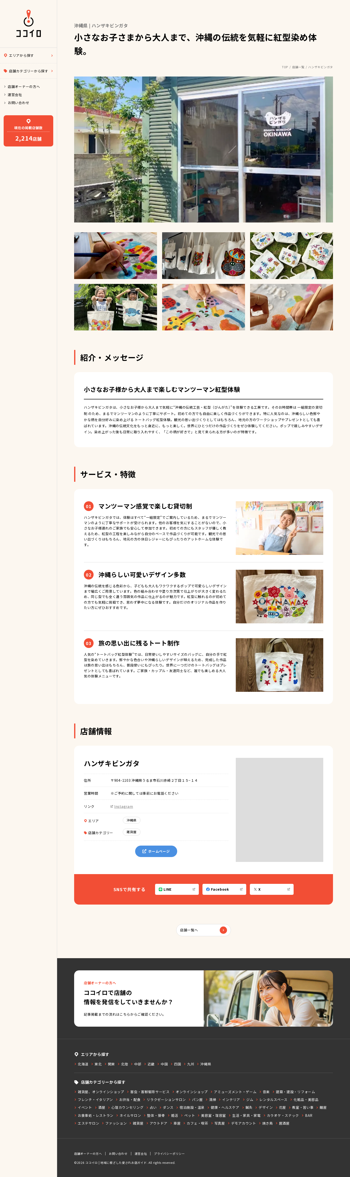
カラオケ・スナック (281, 1115)
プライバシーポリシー (169, 1153)
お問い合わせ (16, 102)
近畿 (149, 1063)
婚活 (172, 1115)
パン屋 (195, 1099)
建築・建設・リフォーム (293, 1091)
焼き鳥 (266, 1123)
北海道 (81, 1063)
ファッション (114, 1123)
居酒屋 (282, 1123)
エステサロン (86, 1123)
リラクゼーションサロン (164, 1099)
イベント (83, 1107)
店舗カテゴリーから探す (28, 70)
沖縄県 (132, 820)
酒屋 (100, 1107)
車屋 (175, 1123)
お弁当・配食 (127, 1099)
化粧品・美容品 (304, 1099)
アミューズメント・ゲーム (233, 1091)
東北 (96, 1063)
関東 (109, 1063)
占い (151, 1107)
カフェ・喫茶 (195, 1123)
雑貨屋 (132, 832)
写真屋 (218, 1123)
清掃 (210, 1099)
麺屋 (321, 1107)
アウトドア (157, 1123)
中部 (136, 1063)
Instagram (122, 806)
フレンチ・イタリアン (93, 1099)
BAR (307, 1115)
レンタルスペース (272, 1099)
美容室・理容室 (211, 1115)
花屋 (280, 1107)
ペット (188, 1115)
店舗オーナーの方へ (22, 86)
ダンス (166, 1107)
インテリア (229, 1099)
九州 (189, 1063)
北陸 (122, 1063)
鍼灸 (247, 1107)
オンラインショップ (190, 1091)
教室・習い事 (301, 1107)
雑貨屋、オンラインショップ (99, 1091)
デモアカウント (242, 1123)
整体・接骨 (154, 1115)
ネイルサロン (128, 1115)
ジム (248, 1099)
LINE (177, 889)
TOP (285, 67)
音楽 (264, 1091)
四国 (175, 1063)
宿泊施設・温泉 (190, 1107)
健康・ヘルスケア (223, 1107)
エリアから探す (28, 55)
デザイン (264, 1107)
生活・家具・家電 (244, 1115)
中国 (162, 1063)
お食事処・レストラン (94, 1115)
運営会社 (13, 94)
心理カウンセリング (125, 1107)
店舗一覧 (298, 67)
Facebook (224, 889)
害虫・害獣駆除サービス (148, 1091)
